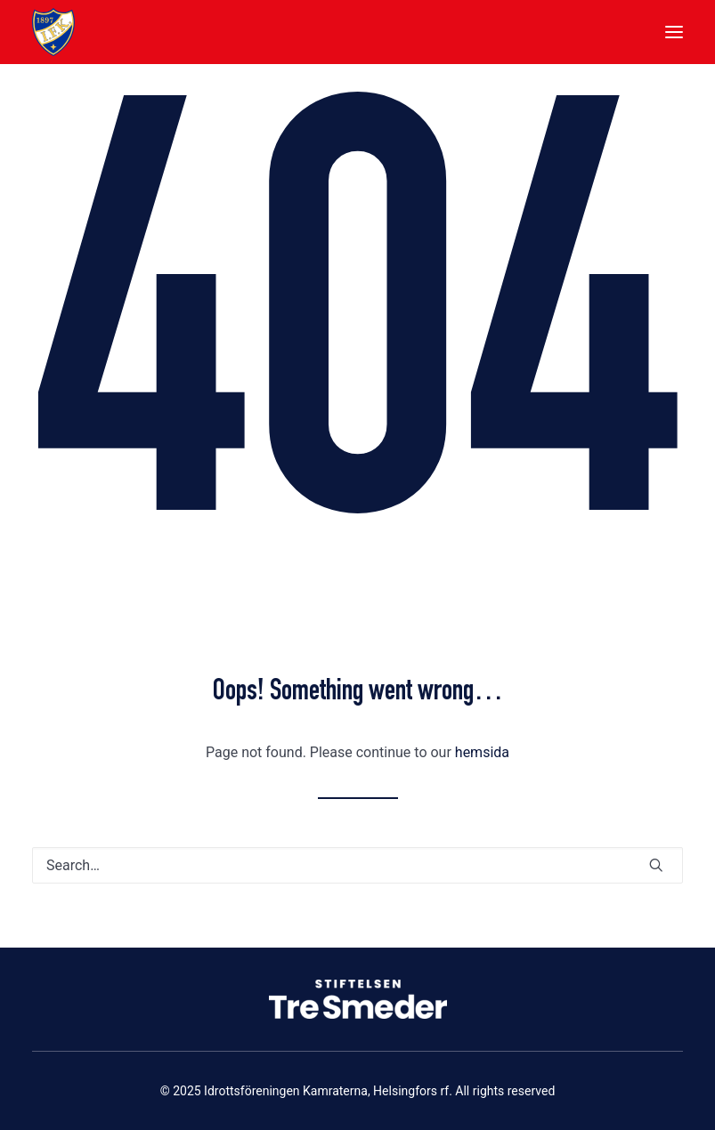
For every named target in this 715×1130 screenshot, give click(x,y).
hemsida (482, 752)
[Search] (357, 865)
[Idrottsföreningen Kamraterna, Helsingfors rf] (53, 32)
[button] (674, 32)
